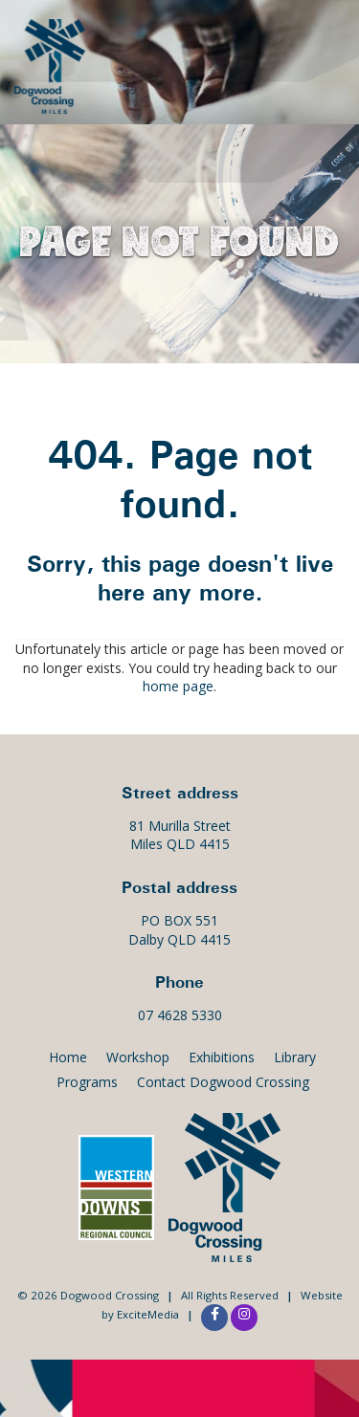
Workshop (137, 1057)
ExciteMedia (148, 1314)
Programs (87, 1082)
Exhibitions (222, 1057)
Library (295, 1057)
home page (178, 686)
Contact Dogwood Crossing (223, 1082)
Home (68, 1057)
